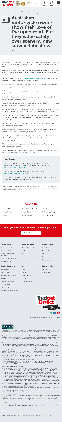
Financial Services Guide (16, 344)
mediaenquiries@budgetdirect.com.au (17, 174)
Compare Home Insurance (30, 257)
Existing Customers (8, 266)
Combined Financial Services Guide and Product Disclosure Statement (34, 355)
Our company (8, 208)
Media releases (27, 215)
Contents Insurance (28, 254)
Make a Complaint (6, 287)
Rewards (3, 278)
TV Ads (24, 278)
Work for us (7, 212)
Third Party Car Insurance (8, 251)
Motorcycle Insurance (49, 251)
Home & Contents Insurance (30, 248)
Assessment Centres (7, 261)
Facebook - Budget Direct (54, 313)
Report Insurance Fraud (9, 415)
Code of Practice (27, 281)
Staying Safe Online (36, 415)
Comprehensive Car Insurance (10, 248)
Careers (24, 272)
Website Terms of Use (23, 415)
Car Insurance (6, 245)
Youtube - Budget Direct (58, 313)
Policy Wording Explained (8, 275)
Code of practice (47, 212)
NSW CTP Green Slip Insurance (7, 254)
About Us (25, 266)
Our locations (46, 215)
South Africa (46, 272)
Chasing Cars (50, 313)
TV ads (5, 215)
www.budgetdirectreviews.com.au (26, 405)
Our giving (25, 212)
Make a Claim (5, 272)
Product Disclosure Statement (33, 344)
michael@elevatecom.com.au (14, 167)
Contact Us (46, 317)
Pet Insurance (46, 257)
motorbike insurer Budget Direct (36, 78)
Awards (24, 269)
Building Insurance (27, 251)
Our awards (46, 208)
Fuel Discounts (5, 284)
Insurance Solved (28, 208)
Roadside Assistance (48, 260)
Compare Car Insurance (8, 258)
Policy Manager (5, 269)
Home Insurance (28, 245)
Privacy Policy (47, 415)
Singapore (45, 269)
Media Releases (26, 275)
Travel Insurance (47, 248)
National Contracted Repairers (10, 290)
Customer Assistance (7, 281)
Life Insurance (46, 254)
